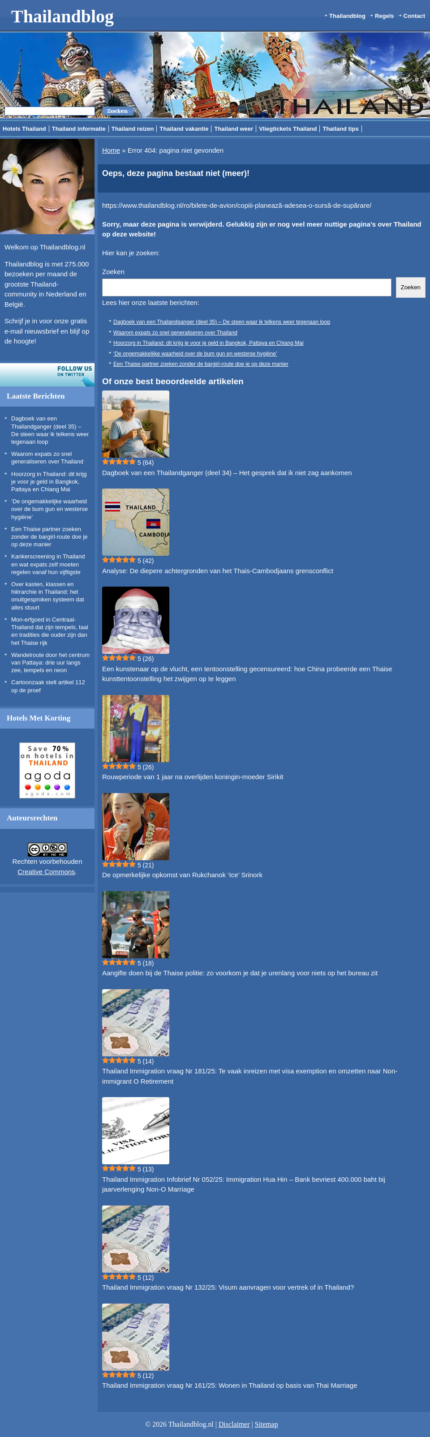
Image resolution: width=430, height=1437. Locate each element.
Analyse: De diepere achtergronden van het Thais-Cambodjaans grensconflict (217, 571)
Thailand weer (233, 128)
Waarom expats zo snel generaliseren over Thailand (175, 333)
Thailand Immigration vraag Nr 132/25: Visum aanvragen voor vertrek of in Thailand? (228, 1287)
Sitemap (266, 1424)
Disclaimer (234, 1424)
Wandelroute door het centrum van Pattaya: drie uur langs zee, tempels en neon (50, 663)
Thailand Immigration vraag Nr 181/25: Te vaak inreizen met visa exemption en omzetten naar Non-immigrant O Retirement (249, 1076)
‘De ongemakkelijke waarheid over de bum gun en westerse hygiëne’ (49, 509)
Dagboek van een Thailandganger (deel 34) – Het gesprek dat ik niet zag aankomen (227, 472)
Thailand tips (340, 128)
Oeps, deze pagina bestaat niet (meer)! (175, 173)
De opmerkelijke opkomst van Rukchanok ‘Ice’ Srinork (182, 875)
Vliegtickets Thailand (288, 128)
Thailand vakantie (183, 128)
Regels (384, 16)
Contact (414, 16)
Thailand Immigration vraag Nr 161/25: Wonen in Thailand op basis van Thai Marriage (229, 1385)
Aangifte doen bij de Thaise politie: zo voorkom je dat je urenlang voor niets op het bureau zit (240, 973)
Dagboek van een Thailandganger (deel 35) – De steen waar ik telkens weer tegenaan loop (221, 322)
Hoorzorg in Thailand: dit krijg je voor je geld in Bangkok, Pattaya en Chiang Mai (49, 482)
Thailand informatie (79, 128)
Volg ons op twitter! (47, 374)
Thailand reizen (133, 128)
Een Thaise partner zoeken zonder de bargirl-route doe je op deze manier (49, 537)
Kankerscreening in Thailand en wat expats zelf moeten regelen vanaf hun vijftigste (48, 564)
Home (111, 150)
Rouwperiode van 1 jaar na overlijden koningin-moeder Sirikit (192, 777)
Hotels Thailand (24, 128)
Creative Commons (46, 871)
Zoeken (113, 271)
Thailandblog (62, 16)
